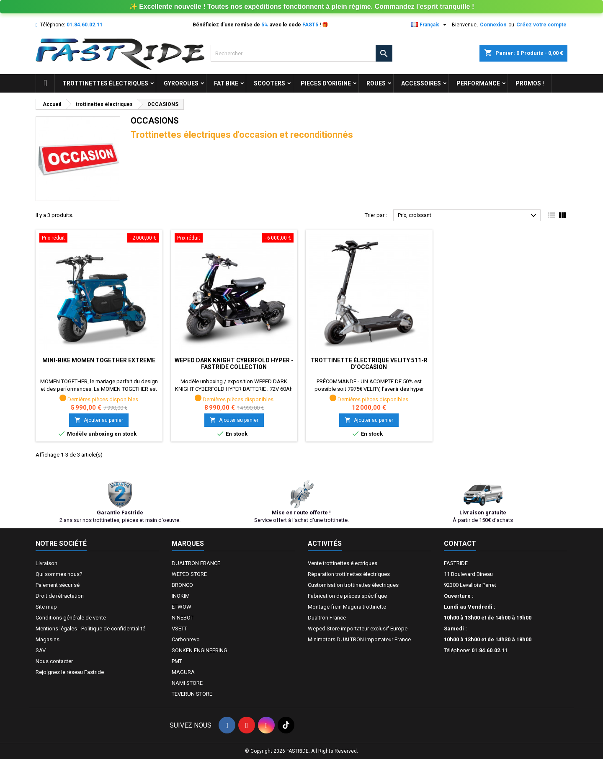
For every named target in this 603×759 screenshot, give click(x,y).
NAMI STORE (187, 683)
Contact (460, 543)
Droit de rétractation (60, 596)
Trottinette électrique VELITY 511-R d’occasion (369, 363)
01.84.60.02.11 (85, 25)
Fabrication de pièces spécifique (347, 596)
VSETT (179, 628)
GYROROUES (181, 83)
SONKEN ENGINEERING (199, 650)
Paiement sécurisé (58, 585)
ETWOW (181, 607)
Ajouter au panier (99, 420)
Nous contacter (54, 661)
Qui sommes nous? (59, 574)
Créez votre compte (541, 25)
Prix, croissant (468, 216)
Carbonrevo (186, 639)
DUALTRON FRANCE (196, 563)
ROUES (376, 83)
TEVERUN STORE (192, 694)
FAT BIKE (226, 83)
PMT (177, 661)
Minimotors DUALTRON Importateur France (359, 639)
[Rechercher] (301, 53)
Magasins (47, 639)
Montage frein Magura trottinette (347, 607)
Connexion (493, 25)
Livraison (46, 563)
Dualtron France (327, 617)
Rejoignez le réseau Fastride (70, 672)
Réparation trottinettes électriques (349, 574)
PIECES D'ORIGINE (326, 83)
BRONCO (182, 585)
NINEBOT (182, 617)
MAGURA (183, 672)
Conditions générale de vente (71, 617)
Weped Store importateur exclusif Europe (357, 628)
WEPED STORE (189, 574)
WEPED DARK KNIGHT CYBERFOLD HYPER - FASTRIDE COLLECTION (234, 363)
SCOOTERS (269, 83)
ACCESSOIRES (421, 83)
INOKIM (181, 596)
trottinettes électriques (105, 83)
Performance (478, 83)
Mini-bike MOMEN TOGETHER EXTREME (98, 360)
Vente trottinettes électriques (342, 563)
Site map (46, 607)
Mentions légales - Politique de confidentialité (90, 628)
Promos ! (529, 83)
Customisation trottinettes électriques (353, 585)
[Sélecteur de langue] (429, 25)
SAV (41, 650)
